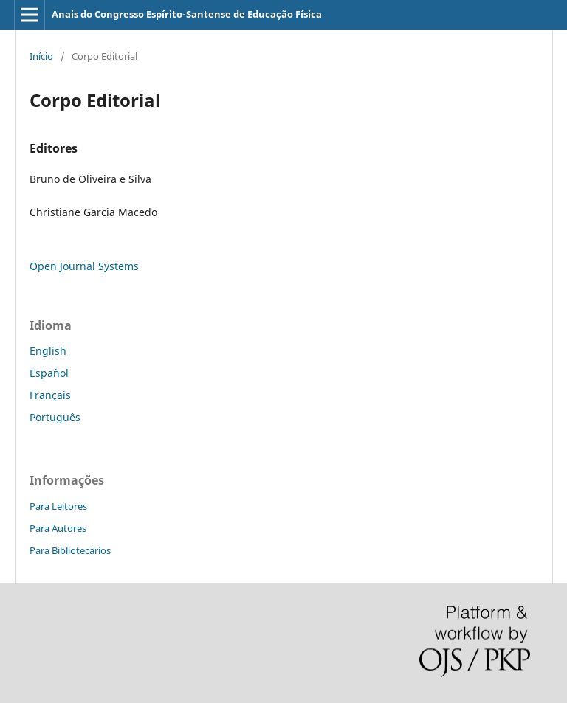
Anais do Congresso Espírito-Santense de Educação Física (187, 14)
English (48, 351)
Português (55, 417)
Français (50, 395)
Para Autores (58, 528)
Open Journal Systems (84, 266)
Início (41, 56)
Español (49, 373)
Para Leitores (58, 506)
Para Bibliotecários (70, 550)
